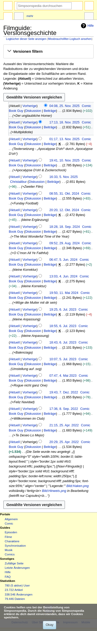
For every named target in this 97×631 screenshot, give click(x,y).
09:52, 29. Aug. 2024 (64, 243)
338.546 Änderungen (18, 594)
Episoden (11, 532)
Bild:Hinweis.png (54, 491)
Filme (8, 536)
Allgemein (11, 519)
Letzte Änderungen (17, 567)
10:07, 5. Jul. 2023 (62, 359)
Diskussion (33, 111)
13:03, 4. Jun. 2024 (63, 276)
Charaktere (12, 541)
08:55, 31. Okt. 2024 (64, 193)
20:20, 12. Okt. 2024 (64, 210)
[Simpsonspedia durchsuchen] (44, 5)
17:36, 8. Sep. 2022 (63, 409)
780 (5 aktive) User (17, 585)
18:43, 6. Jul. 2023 (62, 342)
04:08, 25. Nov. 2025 (64, 106)
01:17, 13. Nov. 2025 (64, 139)
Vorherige (29, 106)
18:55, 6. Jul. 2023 (62, 326)
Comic (9, 523)
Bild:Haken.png (77, 486)
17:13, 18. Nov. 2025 (64, 122)
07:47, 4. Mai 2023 (63, 375)
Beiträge (50, 111)
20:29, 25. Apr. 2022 (64, 442)
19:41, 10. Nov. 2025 (64, 160)
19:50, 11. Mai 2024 (63, 293)
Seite (8, 17)
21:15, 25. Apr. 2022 (64, 425)
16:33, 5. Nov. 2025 (63, 177)
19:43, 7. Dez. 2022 (63, 392)
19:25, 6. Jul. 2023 (62, 309)
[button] (48, 51)
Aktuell (15, 122)
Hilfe (87, 25)
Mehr (30, 15)
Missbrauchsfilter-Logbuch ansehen (70, 38)
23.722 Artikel (14, 589)
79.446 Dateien (15, 598)
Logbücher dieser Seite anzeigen (26, 38)
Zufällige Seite (14, 563)
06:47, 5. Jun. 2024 (63, 260)
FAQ (8, 576)
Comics (9, 554)
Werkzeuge (89, 17)
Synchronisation (15, 545)
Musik (8, 550)
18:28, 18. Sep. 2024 (64, 227)
